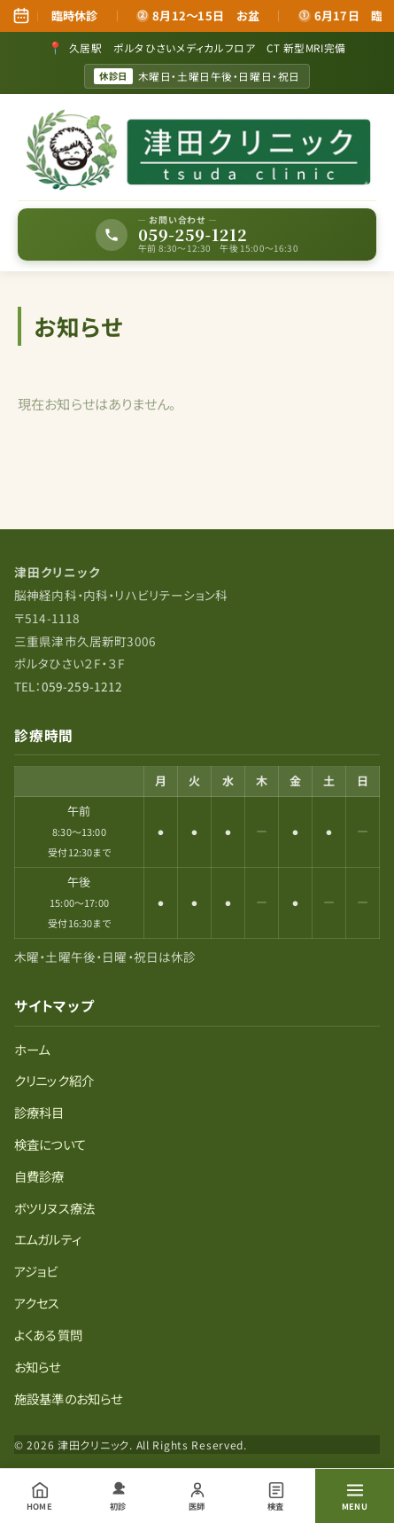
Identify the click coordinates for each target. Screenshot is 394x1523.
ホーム (32, 1049)
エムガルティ (47, 1239)
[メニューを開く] (354, 1496)
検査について (50, 1144)
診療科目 (39, 1112)
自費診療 (39, 1176)
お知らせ (37, 1366)
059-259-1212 (82, 686)
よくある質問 (48, 1334)
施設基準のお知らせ (68, 1398)
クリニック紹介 (54, 1080)
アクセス (37, 1302)
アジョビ (36, 1270)
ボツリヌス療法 (54, 1208)
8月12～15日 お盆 (201, 15)
